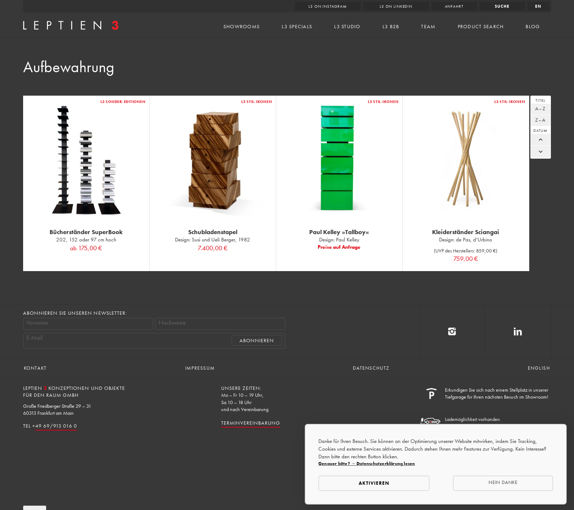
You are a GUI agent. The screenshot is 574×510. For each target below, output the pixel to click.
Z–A (540, 120)
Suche (502, 6)
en (538, 6)
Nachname (172, 322)
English (539, 368)
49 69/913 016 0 (56, 425)
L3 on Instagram (327, 6)
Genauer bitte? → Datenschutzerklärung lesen (366, 463)
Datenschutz (371, 368)
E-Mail (34, 338)
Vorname (37, 322)
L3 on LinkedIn (396, 6)
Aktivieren (374, 483)
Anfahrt (454, 6)
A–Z (540, 108)
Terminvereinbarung (251, 423)
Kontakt (35, 368)
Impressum (200, 368)
